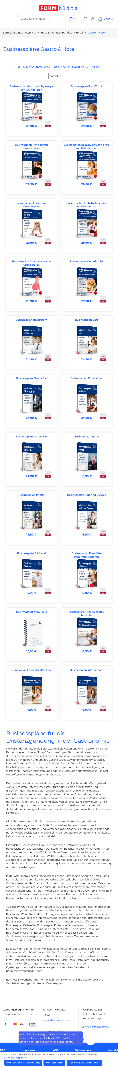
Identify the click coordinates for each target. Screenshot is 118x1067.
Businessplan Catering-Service (86, 495)
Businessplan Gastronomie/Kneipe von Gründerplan (31, 88)
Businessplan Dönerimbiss (86, 261)
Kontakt (113, 1050)
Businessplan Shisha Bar (31, 378)
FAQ (3, 1050)
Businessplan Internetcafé (86, 670)
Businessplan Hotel (86, 436)
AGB (56, 1050)
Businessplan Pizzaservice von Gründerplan (31, 263)
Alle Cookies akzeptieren (84, 1062)
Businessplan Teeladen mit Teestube (86, 613)
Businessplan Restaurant (31, 319)
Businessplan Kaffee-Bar (31, 436)
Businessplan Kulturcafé (31, 611)
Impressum (29, 1050)
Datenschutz (83, 1050)
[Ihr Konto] (92, 19)
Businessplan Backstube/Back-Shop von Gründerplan (86, 146)
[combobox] (41, 19)
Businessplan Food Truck (86, 86)
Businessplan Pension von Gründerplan (31, 146)
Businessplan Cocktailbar (87, 378)
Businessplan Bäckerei (31, 553)
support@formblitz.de (56, 1020)
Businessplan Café (86, 319)
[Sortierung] (62, 76)
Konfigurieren (54, 1062)
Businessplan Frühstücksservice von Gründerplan (86, 205)
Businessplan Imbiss (31, 495)
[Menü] (6, 18)
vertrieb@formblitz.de (95, 1026)
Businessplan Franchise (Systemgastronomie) (87, 555)
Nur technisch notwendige (23, 1062)
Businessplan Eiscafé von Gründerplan (31, 205)
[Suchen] (71, 19)
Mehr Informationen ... (16, 1057)
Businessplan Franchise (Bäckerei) (31, 670)
